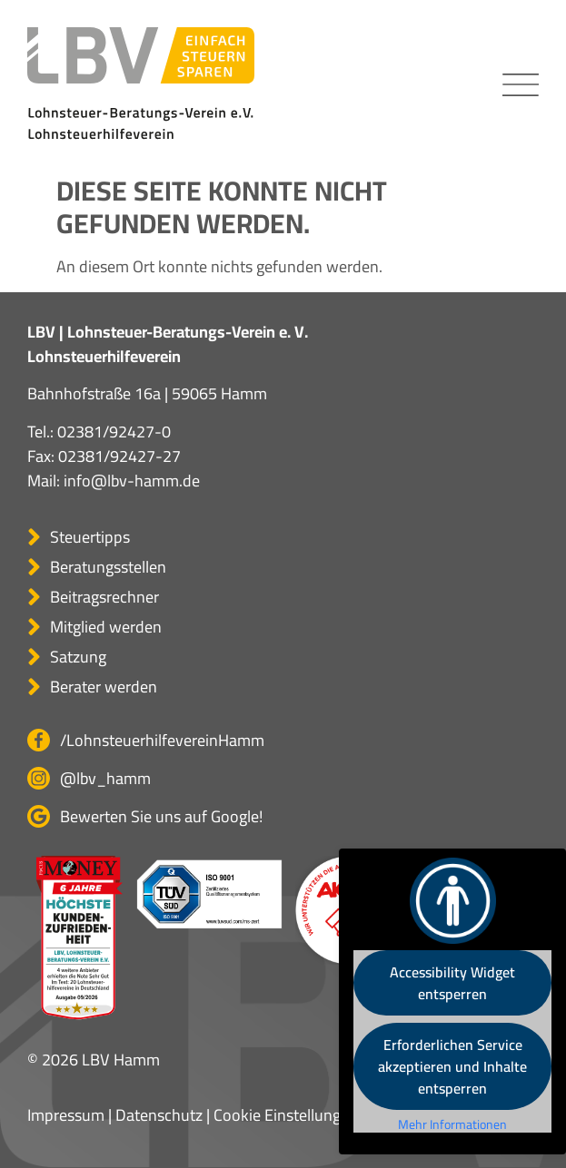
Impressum (65, 1115)
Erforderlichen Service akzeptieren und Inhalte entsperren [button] (452, 1066)
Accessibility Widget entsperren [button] (452, 982)
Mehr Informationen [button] (452, 1125)
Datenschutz (159, 1115)
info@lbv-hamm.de (132, 481)
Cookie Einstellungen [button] (285, 1115)
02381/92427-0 (114, 432)
